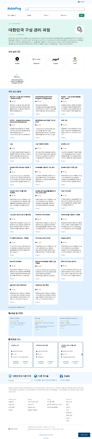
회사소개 (63, 15)
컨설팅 (29, 15)
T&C (67, 421)
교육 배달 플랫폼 (52, 407)
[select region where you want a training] (20, 380)
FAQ (67, 418)
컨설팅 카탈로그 (33, 410)
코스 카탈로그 (12, 15)
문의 (81, 15)
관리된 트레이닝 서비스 (54, 404)
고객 (67, 410)
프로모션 (11, 404)
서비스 (46, 15)
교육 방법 (12, 407)
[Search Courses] (55, 9)
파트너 (68, 407)
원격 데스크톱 (32, 42)
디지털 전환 (51, 402)
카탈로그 (11, 402)
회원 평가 (69, 413)
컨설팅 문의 (31, 407)
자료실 (11, 410)
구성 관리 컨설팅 (64, 380)
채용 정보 (69, 415)
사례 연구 (31, 404)
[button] (82, 354)
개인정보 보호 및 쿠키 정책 (46, 435)
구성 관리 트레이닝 (16, 23)
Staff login (46, 438)
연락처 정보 (84, 435)
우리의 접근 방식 (33, 402)
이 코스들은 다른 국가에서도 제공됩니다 (45, 380)
